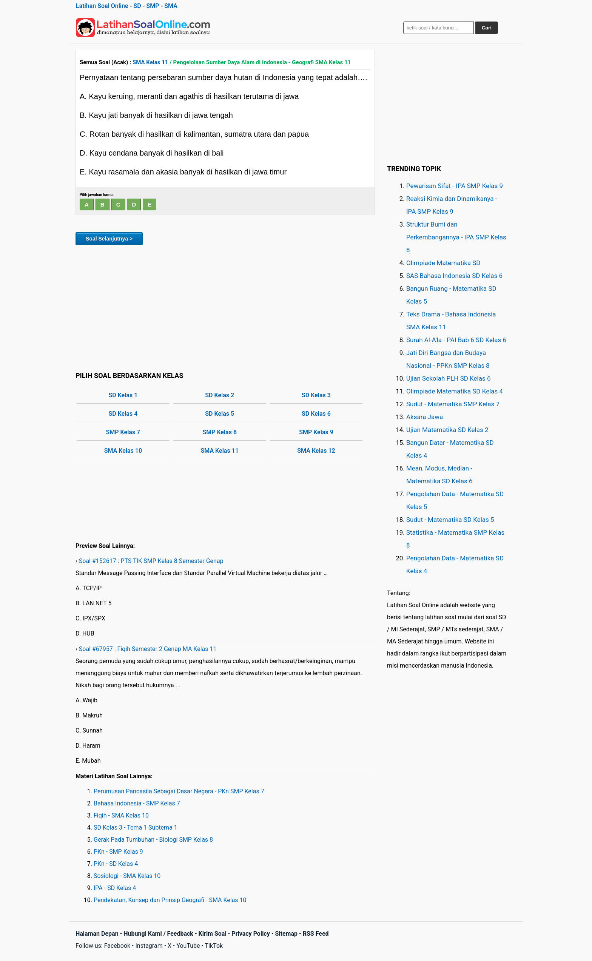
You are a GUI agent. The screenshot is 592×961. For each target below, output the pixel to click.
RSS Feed (316, 933)
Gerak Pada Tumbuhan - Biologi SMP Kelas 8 (153, 839)
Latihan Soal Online (102, 5)
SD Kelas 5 (219, 413)
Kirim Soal (213, 933)
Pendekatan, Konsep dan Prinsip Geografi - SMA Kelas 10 (170, 900)
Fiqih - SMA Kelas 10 (121, 815)
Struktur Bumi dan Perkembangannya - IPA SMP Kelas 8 (456, 237)
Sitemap (286, 933)
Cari (487, 28)
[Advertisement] (225, 307)
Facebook (117, 945)
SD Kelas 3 (316, 395)
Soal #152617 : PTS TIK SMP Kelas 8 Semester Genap (151, 561)
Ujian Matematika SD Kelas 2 (447, 429)
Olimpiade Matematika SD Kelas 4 (454, 391)
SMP (152, 5)
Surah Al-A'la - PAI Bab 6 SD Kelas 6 (456, 340)
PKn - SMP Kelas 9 (118, 851)
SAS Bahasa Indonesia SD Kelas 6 (454, 275)
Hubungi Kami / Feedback (158, 933)
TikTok (214, 945)
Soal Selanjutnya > (109, 239)
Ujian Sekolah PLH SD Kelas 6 (448, 378)
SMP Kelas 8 (219, 432)
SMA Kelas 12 (316, 450)
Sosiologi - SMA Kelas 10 (127, 875)
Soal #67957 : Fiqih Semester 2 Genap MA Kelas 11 (148, 648)
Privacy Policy (250, 933)
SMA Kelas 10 (123, 450)
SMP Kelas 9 (316, 432)
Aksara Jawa (424, 417)
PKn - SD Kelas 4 (116, 863)
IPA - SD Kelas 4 (115, 888)
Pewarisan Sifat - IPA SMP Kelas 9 (454, 186)
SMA (170, 5)
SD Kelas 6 (316, 413)
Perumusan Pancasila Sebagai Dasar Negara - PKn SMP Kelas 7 (179, 791)
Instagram (148, 945)
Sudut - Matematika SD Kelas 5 (450, 519)
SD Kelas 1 (123, 395)
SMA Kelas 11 (150, 62)
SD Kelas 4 (123, 413)
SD (137, 5)
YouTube (188, 945)
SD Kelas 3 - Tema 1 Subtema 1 (135, 827)
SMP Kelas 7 (123, 432)
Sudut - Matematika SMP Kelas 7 (452, 404)
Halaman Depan (97, 933)
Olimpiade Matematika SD (443, 263)
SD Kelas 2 (219, 395)
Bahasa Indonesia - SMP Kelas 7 (137, 803)
